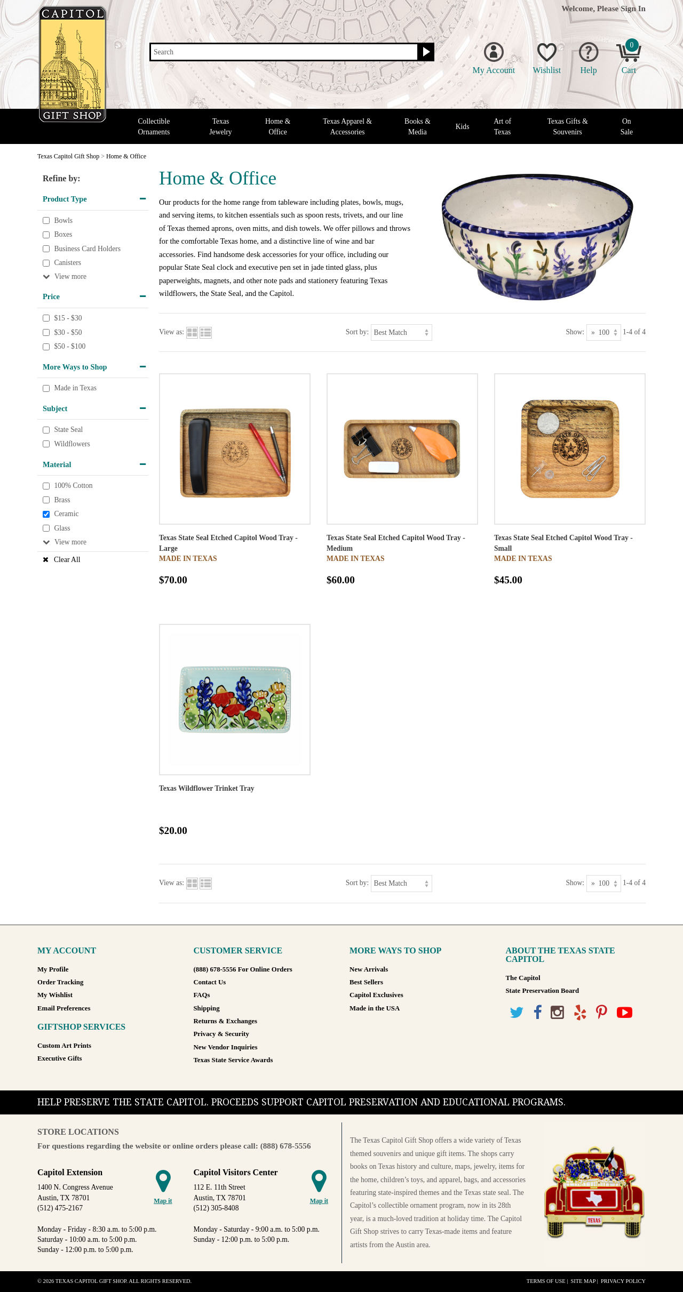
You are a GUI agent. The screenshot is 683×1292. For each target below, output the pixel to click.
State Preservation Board (542, 990)
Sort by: (357, 332)
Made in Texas (75, 388)
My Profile (52, 969)
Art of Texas (502, 126)
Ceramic (66, 514)
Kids (463, 127)
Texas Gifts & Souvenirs (567, 126)
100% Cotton (73, 485)
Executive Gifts (59, 1058)
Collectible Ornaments (154, 126)
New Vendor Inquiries (226, 1047)
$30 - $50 (68, 332)
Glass (62, 528)
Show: (575, 332)
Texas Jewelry (220, 126)
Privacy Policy (623, 1281)
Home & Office (277, 126)
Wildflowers (72, 444)
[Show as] (603, 332)
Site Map (582, 1281)
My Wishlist (55, 995)
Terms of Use (546, 1281)
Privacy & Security (221, 1034)
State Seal (68, 430)
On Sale (627, 126)
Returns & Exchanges (225, 1021)
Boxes (63, 234)
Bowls (63, 220)
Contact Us (210, 982)
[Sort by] (401, 332)
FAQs (202, 995)
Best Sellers (366, 982)
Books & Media (417, 126)
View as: (171, 332)
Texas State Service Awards (233, 1060)
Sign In (633, 8)
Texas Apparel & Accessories (347, 126)
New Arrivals (369, 969)
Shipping (207, 1008)
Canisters (67, 263)
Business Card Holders (87, 249)
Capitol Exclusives (376, 995)
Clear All (67, 560)
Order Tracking (60, 982)
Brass (62, 500)
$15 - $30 (68, 318)
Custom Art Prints (64, 1045)
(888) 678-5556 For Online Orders (243, 969)
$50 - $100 (69, 346)
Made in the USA (375, 1008)
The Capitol (523, 978)
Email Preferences (63, 1008)
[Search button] (425, 52)
